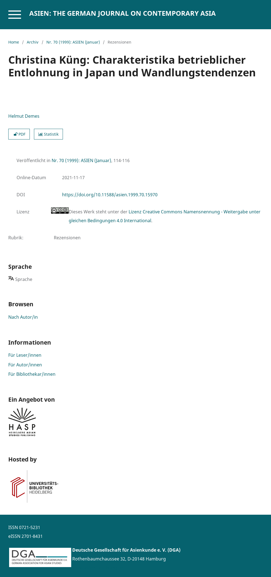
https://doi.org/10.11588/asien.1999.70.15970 (110, 195)
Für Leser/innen (24, 355)
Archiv (32, 42)
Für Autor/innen (25, 365)
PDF (19, 134)
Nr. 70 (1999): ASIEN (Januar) (73, 42)
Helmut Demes (23, 116)
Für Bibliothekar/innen (31, 374)
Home (13, 42)
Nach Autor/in (23, 317)
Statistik (48, 134)
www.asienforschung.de (97, 568)
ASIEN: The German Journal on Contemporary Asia (122, 13)
